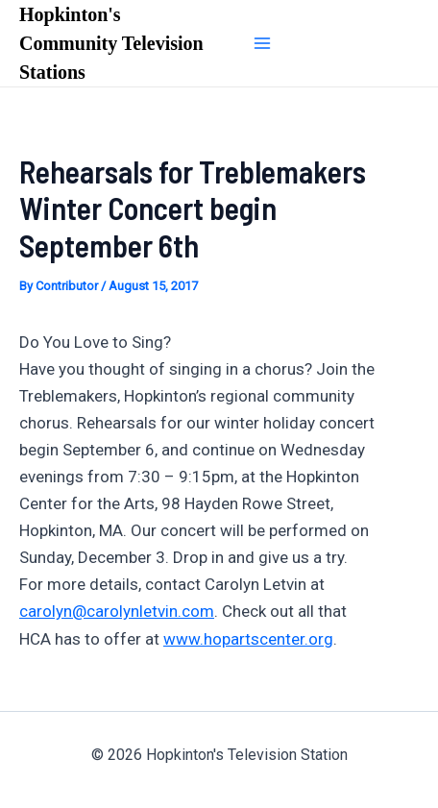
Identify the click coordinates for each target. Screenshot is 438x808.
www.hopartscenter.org (248, 639)
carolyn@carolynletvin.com (116, 611)
